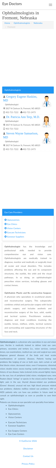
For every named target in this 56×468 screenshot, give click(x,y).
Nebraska (38, 23)
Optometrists (11, 220)
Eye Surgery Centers (17, 430)
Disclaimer (28, 448)
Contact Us (28, 456)
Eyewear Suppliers (14, 236)
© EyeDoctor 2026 (28, 441)
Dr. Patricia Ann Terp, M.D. (23, 117)
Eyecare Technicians (15, 232)
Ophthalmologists (22, 23)
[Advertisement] (28, 58)
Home (7, 23)
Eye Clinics (10, 224)
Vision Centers (12, 228)
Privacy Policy (28, 463)
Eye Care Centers (16, 434)
